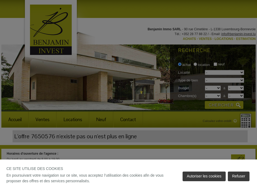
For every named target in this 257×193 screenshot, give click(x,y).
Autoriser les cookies (204, 176)
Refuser (238, 176)
